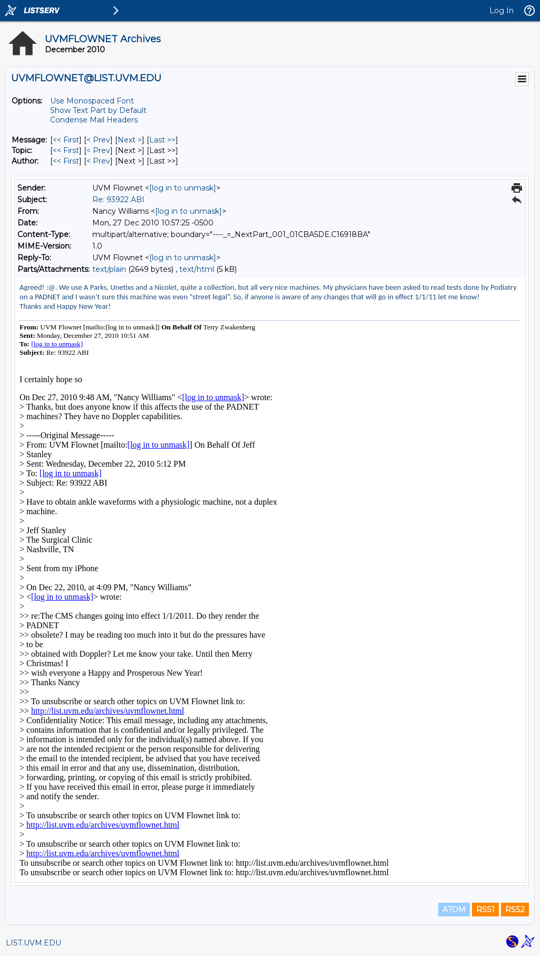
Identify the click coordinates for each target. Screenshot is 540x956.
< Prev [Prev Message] (98, 140)
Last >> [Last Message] (162, 140)
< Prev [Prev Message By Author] (98, 161)
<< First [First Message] (66, 140)
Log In (501, 10)
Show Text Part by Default (98, 110)
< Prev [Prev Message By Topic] (98, 150)
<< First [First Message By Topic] (66, 150)
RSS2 (515, 909)
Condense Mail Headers (94, 120)
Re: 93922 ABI (118, 199)
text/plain (109, 269)
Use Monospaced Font (92, 101)
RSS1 (485, 909)
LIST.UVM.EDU (33, 943)
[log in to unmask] (182, 188)
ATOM (454, 909)
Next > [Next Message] (130, 140)
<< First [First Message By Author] (66, 161)
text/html (196, 269)
